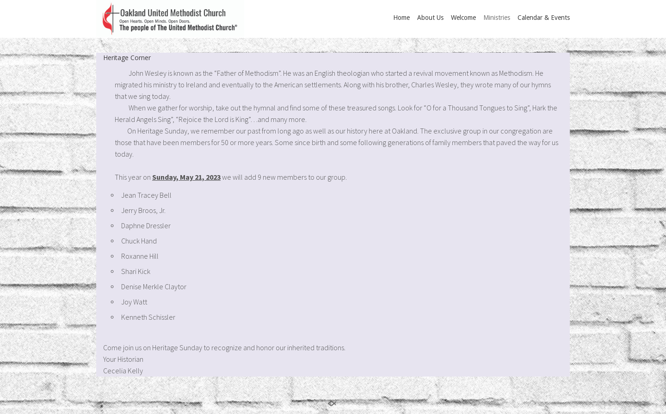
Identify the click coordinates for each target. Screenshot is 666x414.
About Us (430, 17)
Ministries (496, 17)
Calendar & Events (544, 17)
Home (401, 17)
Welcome (463, 17)
